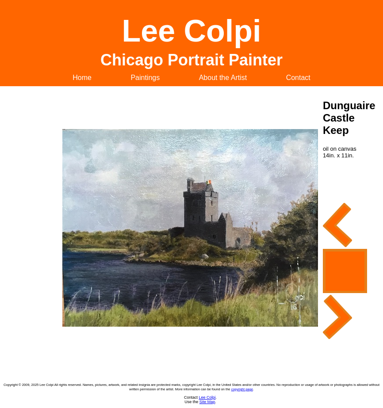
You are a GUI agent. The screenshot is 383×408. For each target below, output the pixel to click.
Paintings (145, 77)
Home (82, 77)
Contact (298, 77)
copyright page (242, 389)
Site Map (207, 402)
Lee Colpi (207, 397)
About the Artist (223, 77)
